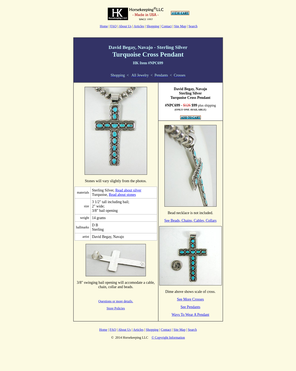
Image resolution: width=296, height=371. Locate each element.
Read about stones (122, 195)
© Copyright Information (168, 337)
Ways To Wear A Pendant (190, 315)
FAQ (113, 26)
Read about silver (128, 190)
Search (193, 26)
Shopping (152, 26)
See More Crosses (190, 299)
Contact (167, 26)
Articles (139, 26)
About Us (125, 26)
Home (104, 26)
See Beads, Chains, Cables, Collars (190, 220)
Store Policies (116, 308)
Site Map (180, 26)
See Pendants (190, 307)
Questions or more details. (115, 301)
